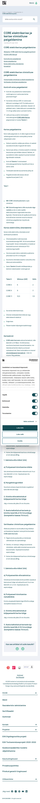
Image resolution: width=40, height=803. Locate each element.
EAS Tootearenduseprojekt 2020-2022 (19, 742)
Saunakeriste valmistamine (14, 705)
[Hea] (17, 648)
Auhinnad (20, 675)
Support (10, 12)
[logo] (4, 3)
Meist (4, 700)
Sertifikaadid (20, 677)
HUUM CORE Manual (10, 54)
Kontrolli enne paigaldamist (12, 59)
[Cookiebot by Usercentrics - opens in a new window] (29, 360)
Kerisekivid (7, 66)
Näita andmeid (29, 421)
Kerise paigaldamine (10, 61)
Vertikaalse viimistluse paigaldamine (15, 82)
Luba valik (20, 434)
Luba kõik (20, 428)
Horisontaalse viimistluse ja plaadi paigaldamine (19, 80)
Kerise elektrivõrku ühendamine (14, 64)
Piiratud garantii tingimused (14, 771)
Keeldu (20, 441)
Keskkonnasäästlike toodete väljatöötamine (14, 749)
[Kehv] (22, 648)
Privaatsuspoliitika (10, 765)
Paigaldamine (17, 12)
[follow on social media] (12, 791)
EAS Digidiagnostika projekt (14, 736)
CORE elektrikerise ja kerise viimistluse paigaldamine (9, 13)
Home (4, 12)
